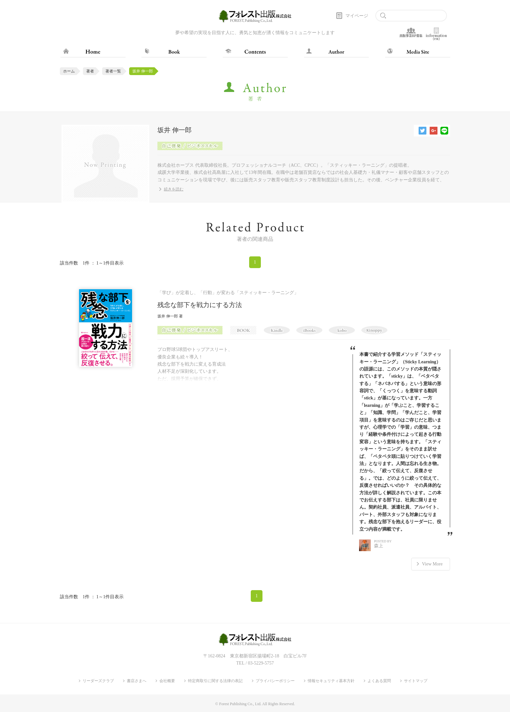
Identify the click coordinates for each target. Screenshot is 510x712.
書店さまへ (136, 681)
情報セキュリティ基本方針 (331, 681)
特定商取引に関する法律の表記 (215, 681)
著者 (90, 71)
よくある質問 (379, 681)
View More (432, 564)
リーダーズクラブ (98, 681)
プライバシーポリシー (275, 681)
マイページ (356, 15)
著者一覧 (113, 71)
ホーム (69, 71)
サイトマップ (415, 681)
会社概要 (167, 681)
